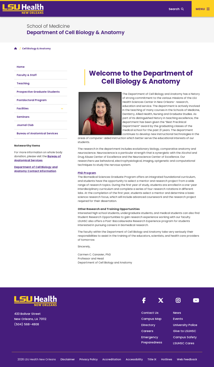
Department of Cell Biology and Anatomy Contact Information (36, 169)
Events (178, 319)
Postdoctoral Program (32, 100)
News (177, 313)
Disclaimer (68, 359)
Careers (147, 331)
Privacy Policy (88, 359)
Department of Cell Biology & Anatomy (76, 32)
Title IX (151, 359)
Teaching (23, 83)
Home (21, 67)
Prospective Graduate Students (38, 92)
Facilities (23, 108)
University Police (185, 325)
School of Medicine (48, 26)
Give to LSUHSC (184, 331)
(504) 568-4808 (26, 324)
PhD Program (87, 173)
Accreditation (111, 359)
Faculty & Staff (27, 75)
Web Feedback (187, 359)
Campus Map (151, 319)
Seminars (23, 117)
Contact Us (149, 313)
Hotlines (166, 359)
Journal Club (25, 125)
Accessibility (134, 359)
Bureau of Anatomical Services (37, 133)
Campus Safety (185, 337)
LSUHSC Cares (183, 343)
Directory (148, 325)
